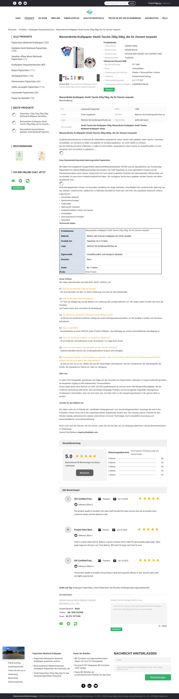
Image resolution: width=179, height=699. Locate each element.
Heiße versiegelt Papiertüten (25, 87)
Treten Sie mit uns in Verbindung (124, 18)
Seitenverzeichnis (15, 682)
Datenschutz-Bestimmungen (25, 696)
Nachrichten (151, 18)
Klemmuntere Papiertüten (24, 81)
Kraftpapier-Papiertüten (82, 588)
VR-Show (42, 18)
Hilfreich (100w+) (86, 566)
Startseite (12, 30)
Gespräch (152, 3)
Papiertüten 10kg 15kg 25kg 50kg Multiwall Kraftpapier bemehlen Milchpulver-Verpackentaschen (34, 116)
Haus (17, 18)
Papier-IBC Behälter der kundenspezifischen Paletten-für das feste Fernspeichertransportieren (93, 674)
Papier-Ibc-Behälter (21, 98)
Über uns (55, 18)
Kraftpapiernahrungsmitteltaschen (135, 588)
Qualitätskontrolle (93, 18)
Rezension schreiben (84, 474)
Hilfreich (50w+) (86, 505)
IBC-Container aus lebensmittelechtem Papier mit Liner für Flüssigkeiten (91, 659)
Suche (131, 3)
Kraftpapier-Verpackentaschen (41, 30)
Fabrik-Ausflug (71, 18)
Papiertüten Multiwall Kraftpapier (27, 42)
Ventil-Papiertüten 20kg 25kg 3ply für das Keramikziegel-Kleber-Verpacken (51, 674)
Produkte (29, 18)
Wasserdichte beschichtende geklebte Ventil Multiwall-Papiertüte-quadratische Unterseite (35, 132)
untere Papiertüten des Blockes (107, 588)
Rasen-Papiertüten (20, 70)
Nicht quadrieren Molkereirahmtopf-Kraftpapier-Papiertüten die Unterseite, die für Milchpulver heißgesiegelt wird (52, 667)
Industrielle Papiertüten (23, 92)
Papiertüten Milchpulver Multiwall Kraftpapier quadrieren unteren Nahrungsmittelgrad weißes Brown (49, 660)
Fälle (165, 18)
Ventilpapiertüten (20, 76)
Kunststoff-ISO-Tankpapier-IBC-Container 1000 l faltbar (92, 666)
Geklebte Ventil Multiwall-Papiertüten (29, 48)
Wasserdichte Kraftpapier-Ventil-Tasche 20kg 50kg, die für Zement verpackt (34, 124)
